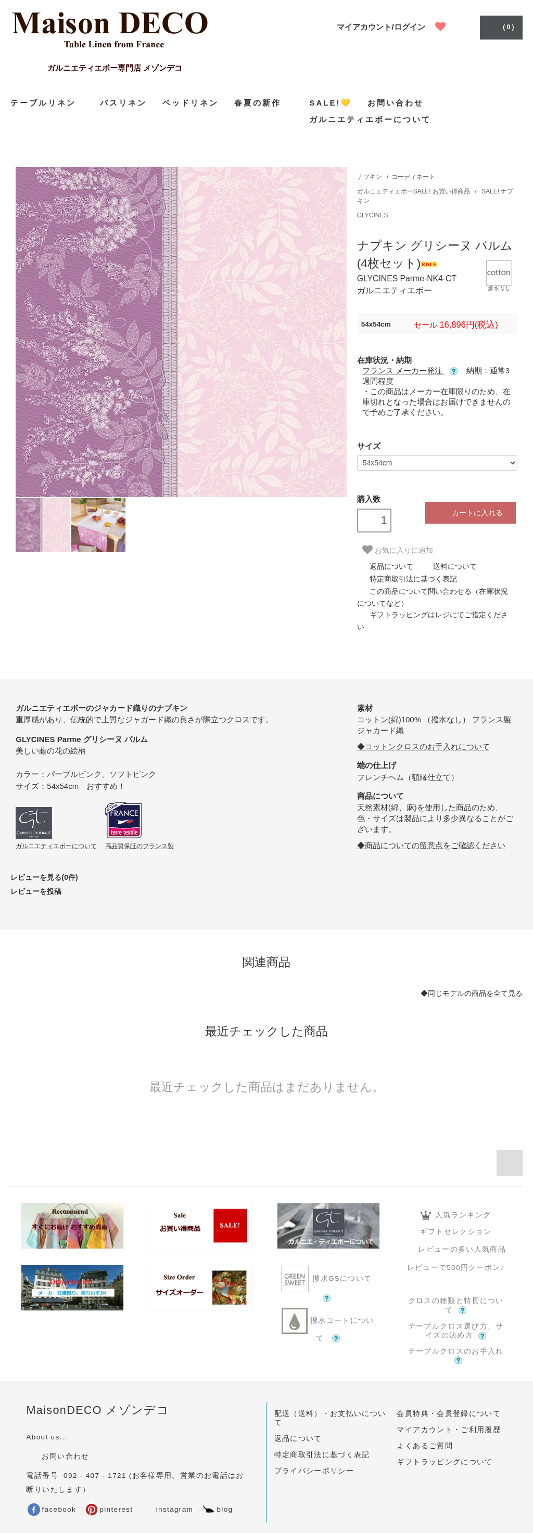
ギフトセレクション (456, 1232)
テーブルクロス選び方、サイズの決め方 (456, 1331)
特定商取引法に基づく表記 (407, 579)
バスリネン (123, 102)
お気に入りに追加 (397, 549)
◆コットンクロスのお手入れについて (423, 746)
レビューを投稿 (35, 891)
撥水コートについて (328, 1325)
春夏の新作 (264, 102)
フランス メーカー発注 (410, 370)
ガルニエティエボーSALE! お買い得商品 (414, 191)
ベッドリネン (190, 102)
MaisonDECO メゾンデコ (97, 1410)
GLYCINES (372, 215)
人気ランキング (456, 1215)
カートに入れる (470, 512)
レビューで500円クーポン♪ (456, 1267)
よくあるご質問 (424, 1446)
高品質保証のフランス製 (139, 846)
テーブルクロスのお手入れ (456, 1355)
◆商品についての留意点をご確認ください (431, 845)
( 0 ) (500, 26)
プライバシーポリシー (314, 1471)
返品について (385, 566)
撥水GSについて (328, 1283)
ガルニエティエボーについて (370, 119)
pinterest (109, 1509)
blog (217, 1509)
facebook (52, 1509)
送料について (449, 566)
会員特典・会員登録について (449, 1414)
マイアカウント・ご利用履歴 (449, 1430)
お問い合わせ (395, 102)
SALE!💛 (330, 102)
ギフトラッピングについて (444, 1462)
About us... (46, 1437)
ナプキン (369, 176)
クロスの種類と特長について (456, 1306)
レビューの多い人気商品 (455, 1249)
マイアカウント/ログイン (381, 26)
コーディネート (413, 176)
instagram (167, 1509)
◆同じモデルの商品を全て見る (472, 993)
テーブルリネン (47, 102)
